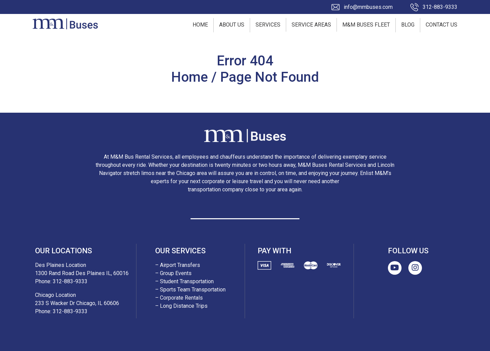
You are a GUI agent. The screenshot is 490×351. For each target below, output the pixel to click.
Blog (407, 24)
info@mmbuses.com (368, 7)
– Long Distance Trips (181, 306)
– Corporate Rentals (179, 297)
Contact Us (441, 24)
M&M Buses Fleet (366, 24)
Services (268, 24)
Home (200, 24)
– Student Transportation (184, 281)
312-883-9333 (440, 7)
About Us (231, 24)
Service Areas (311, 24)
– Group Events (173, 273)
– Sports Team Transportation (190, 289)
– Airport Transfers (177, 265)
